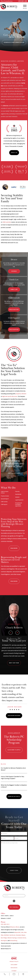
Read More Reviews (14, 715)
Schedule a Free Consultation (14, 42)
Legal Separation (19, 499)
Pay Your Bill (14, 907)
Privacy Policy (14, 961)
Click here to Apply (14, 749)
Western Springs (12, 937)
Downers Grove (21, 937)
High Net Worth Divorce (4, 492)
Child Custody (14, 309)
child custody (6, 222)
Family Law (14, 289)
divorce (5, 105)
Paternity (17, 491)
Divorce (14, 271)
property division (21, 393)
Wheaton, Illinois (14, 927)
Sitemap (14, 970)
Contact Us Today (14, 473)
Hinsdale (18, 935)
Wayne (23, 935)
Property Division (5, 496)
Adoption (17, 497)
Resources (14, 967)
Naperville (17, 932)
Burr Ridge (4, 937)
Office (23, 974)
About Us (14, 152)
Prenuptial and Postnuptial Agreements (18, 504)
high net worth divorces (9, 396)
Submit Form (14, 870)
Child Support (14, 329)
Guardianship (18, 494)
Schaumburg (13, 940)
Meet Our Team (14, 662)
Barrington (4, 940)
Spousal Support (5, 498)
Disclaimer (14, 964)
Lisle (22, 932)
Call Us (5, 974)
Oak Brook (12, 935)
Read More (14, 548)
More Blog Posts (14, 796)
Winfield (6, 935)
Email (13, 974)
